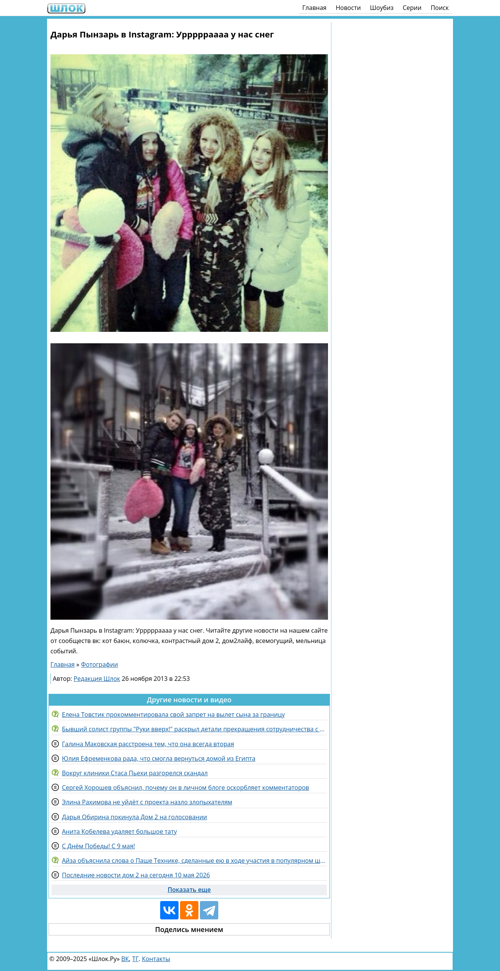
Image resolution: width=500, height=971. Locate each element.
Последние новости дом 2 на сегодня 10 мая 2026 (136, 875)
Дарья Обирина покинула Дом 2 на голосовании (134, 817)
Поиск (440, 7)
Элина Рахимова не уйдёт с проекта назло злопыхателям (147, 802)
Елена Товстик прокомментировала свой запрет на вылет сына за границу (173, 714)
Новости (348, 7)
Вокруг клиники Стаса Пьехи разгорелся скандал (135, 773)
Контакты (156, 959)
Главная (314, 7)
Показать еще (189, 889)
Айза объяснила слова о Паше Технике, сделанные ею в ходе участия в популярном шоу (194, 860)
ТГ (135, 959)
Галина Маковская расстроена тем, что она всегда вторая (148, 744)
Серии (412, 7)
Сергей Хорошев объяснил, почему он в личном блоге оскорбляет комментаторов (185, 787)
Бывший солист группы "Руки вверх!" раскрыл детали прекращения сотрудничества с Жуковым (194, 729)
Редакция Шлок (97, 678)
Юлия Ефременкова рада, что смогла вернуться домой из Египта (158, 758)
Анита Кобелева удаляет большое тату (119, 831)
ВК (125, 959)
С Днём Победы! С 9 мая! (98, 846)
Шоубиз (382, 7)
